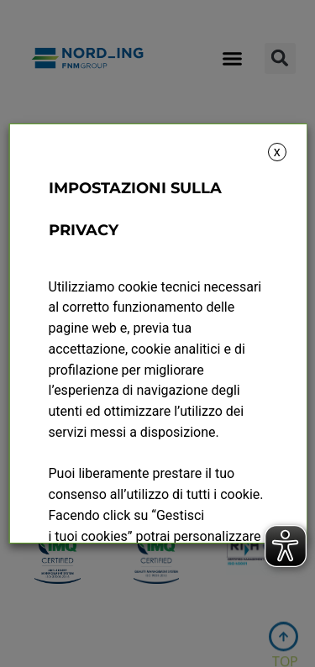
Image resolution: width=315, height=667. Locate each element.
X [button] (277, 152)
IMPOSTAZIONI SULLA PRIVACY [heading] (134, 209)
